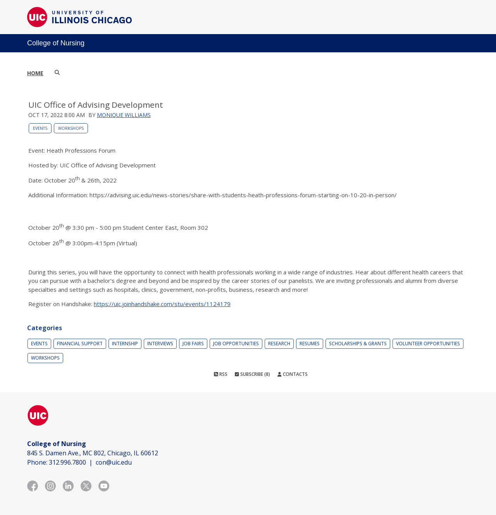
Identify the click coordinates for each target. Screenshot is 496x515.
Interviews (160, 343)
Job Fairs (193, 343)
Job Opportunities (236, 343)
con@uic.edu (114, 462)
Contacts (292, 374)
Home (35, 73)
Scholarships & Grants (358, 343)
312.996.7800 (67, 462)
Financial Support (80, 343)
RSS (220, 374)
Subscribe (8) (252, 374)
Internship (125, 343)
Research (279, 343)
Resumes (310, 343)
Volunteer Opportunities (428, 343)
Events (40, 128)
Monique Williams (124, 115)
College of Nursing (55, 43)
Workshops (71, 128)
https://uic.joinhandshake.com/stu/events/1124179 (162, 304)
